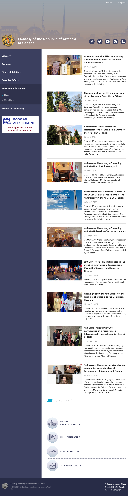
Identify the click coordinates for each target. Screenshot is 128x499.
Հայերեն (122, 2)
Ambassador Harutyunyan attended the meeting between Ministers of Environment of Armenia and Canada (104, 367)
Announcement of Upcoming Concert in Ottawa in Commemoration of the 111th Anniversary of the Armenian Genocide (104, 194)
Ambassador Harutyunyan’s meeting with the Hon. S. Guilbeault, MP (102, 165)
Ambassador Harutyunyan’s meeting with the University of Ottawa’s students (105, 230)
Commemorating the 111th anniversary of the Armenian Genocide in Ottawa (104, 95)
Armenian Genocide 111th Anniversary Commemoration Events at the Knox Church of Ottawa (103, 59)
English (109, 2)
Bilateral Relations (11, 72)
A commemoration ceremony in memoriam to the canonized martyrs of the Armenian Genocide (104, 129)
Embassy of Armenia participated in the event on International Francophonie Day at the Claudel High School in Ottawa (104, 266)
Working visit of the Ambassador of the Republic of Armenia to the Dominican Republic (104, 296)
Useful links (9, 100)
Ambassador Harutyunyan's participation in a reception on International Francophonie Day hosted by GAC (104, 332)
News (6, 95)
